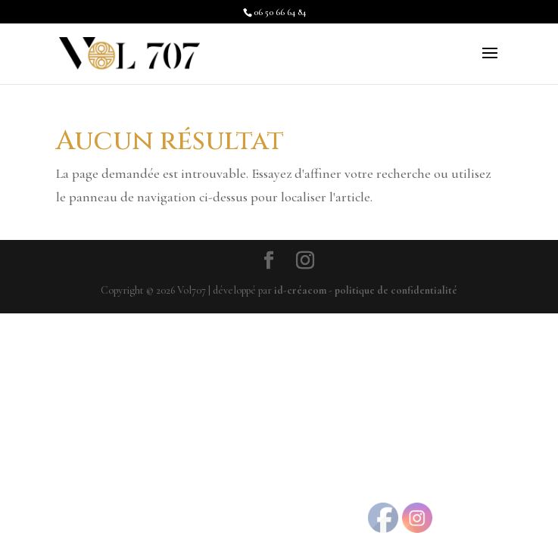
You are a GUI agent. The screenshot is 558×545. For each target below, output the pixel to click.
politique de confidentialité (396, 290)
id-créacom (300, 290)
